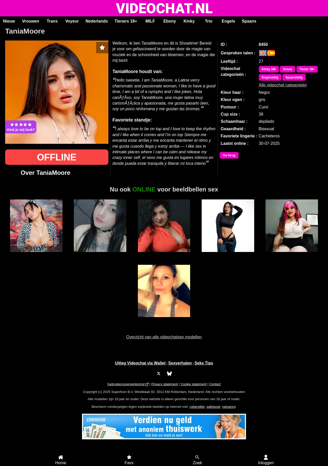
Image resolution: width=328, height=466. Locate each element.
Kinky (189, 21)
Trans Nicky (100, 255)
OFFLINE (56, 157)
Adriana (164, 255)
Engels (228, 21)
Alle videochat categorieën (283, 85)
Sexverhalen (180, 363)
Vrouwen (30, 21)
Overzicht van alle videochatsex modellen (164, 337)
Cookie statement (194, 384)
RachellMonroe (227, 255)
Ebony (169, 21)
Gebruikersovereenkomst (126, 384)
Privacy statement (164, 384)
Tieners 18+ (126, 21)
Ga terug (229, 155)
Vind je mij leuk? (21, 127)
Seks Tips (203, 363)
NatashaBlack (36, 255)
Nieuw (9, 21)
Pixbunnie (164, 320)
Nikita (292, 255)
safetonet (213, 407)
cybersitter (196, 407)
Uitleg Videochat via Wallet (140, 363)
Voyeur (72, 21)
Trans (52, 21)
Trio (208, 21)
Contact (215, 384)
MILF (150, 21)
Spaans (249, 21)
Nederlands (97, 21)
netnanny (229, 407)
